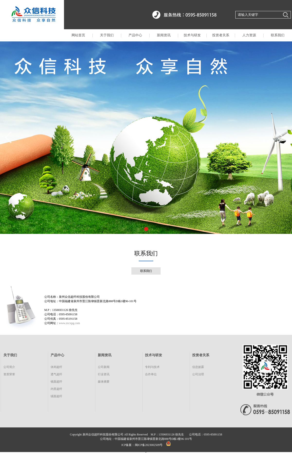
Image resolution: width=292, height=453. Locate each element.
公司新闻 (104, 367)
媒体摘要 (104, 381)
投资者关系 (220, 35)
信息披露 (198, 367)
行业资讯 (104, 374)
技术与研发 (192, 35)
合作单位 (151, 374)
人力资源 (249, 35)
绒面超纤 (56, 396)
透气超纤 (56, 374)
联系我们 (277, 35)
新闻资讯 (164, 35)
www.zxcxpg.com (69, 323)
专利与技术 (152, 367)
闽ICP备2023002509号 (149, 445)
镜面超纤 (56, 381)
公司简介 (9, 367)
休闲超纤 (56, 367)
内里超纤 (56, 389)
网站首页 (78, 35)
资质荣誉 (9, 374)
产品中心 (135, 35)
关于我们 (107, 35)
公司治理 (198, 374)
